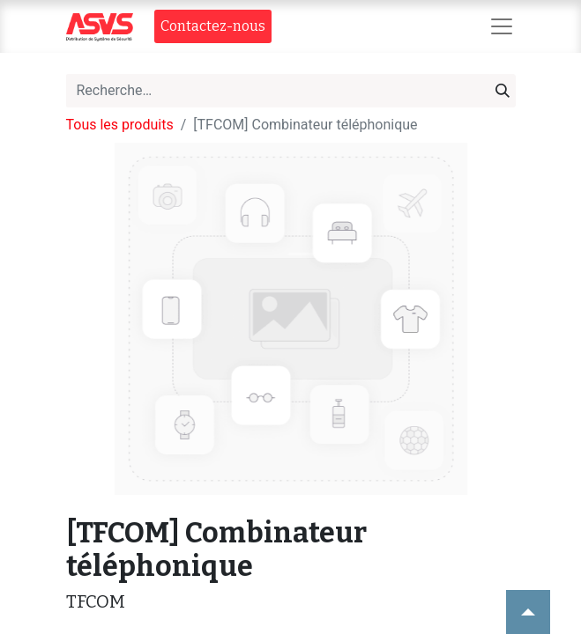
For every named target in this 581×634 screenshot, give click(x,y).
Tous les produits (120, 124)
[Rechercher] (502, 90)
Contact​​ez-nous (212, 26)
